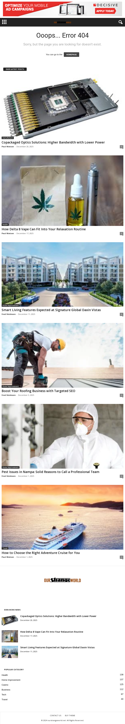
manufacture (7, 138)
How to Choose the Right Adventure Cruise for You (41, 553)
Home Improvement (10, 305)
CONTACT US (55, 715)
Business (6, 689)
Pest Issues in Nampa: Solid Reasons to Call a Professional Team (50, 472)
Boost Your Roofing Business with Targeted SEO (38, 391)
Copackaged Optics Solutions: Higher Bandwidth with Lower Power (53, 142)
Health (5, 224)
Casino (5, 685)
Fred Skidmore (9, 314)
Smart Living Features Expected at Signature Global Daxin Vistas (51, 310)
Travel (5, 548)
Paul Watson (8, 146)
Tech (4, 694)
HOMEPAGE (71, 55)
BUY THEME (70, 715)
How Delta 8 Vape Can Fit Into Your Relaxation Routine (44, 229)
